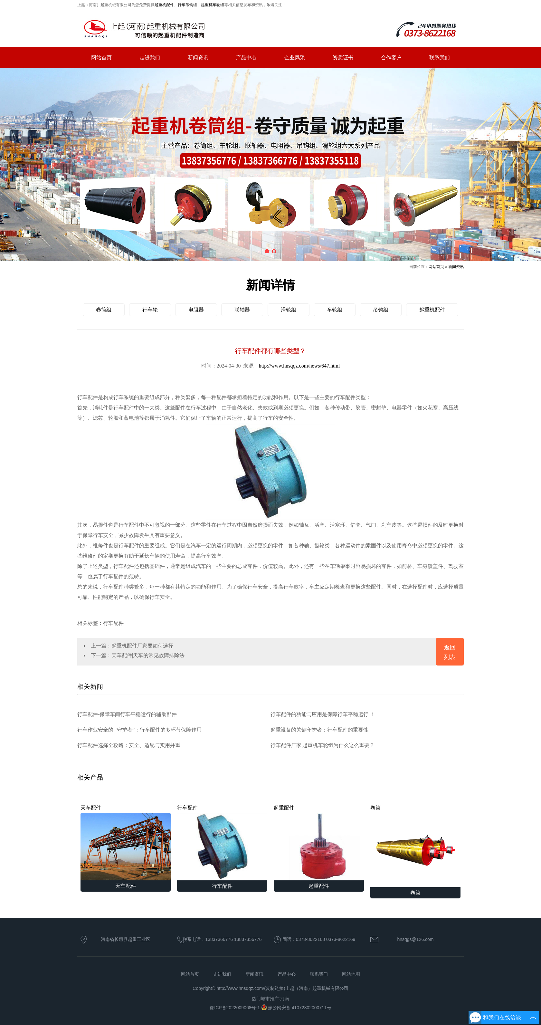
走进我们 (149, 57)
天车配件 (126, 842)
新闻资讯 (198, 57)
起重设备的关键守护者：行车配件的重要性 (319, 730)
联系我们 (439, 57)
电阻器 (196, 309)
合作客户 (391, 57)
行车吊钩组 (187, 5)
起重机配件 (164, 5)
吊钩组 (380, 309)
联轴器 (242, 309)
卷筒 (415, 846)
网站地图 (351, 974)
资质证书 (343, 57)
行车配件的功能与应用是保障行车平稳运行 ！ (322, 714)
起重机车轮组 (212, 5)
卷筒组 (103, 309)
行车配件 (222, 842)
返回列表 (450, 652)
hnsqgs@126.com (415, 939)
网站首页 (101, 57)
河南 (284, 998)
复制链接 (275, 988)
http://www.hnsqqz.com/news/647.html (299, 366)
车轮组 (334, 309)
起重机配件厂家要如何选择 (142, 645)
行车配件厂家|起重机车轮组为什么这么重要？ (322, 745)
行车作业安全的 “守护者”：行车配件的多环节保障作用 (139, 730)
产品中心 (246, 57)
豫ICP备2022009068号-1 (235, 1007)
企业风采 (294, 57)
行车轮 (150, 309)
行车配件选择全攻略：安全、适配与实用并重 (128, 745)
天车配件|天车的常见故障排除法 (148, 655)
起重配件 (319, 842)
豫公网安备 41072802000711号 (296, 1007)
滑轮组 (288, 309)
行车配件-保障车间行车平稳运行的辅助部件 (127, 714)
